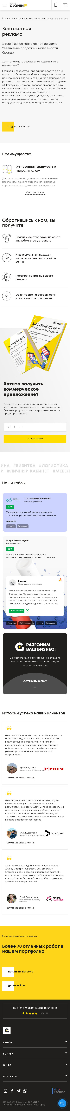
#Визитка (49, 466)
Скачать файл (35, 439)
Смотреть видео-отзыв (21, 778)
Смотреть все (35, 192)
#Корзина (23, 466)
